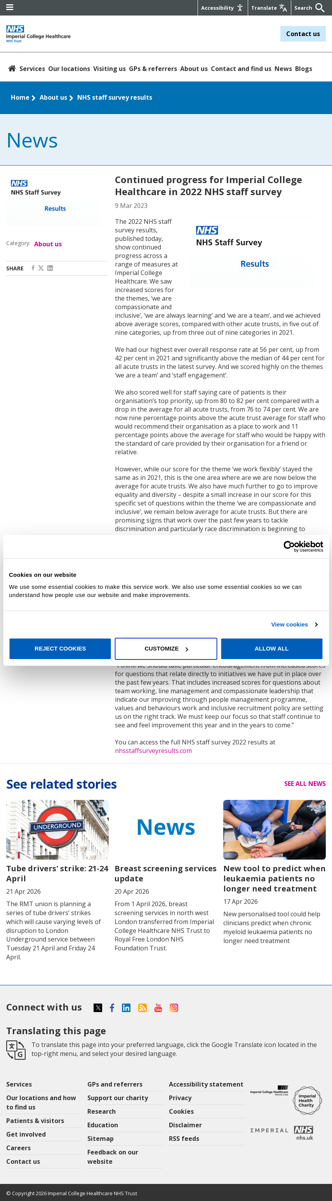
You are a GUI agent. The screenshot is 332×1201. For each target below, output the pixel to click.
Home (20, 97)
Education (102, 1125)
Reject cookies (60, 648)
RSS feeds (184, 1138)
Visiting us (109, 68)
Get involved (26, 1134)
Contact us (303, 33)
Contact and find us (241, 68)
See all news (305, 783)
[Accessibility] (222, 7)
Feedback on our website (112, 1157)
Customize (166, 648)
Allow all (272, 648)
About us (194, 68)
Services (32, 68)
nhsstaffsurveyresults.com (153, 750)
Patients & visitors (35, 1120)
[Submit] (318, 7)
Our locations (69, 68)
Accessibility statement (206, 1084)
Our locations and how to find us (41, 1102)
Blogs (303, 68)
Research (101, 1111)
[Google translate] (269, 7)
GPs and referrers (115, 1084)
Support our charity (117, 1098)
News (283, 68)
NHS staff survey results (114, 97)
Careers (18, 1148)
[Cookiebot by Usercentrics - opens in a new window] (289, 546)
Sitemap (100, 1138)
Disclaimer (185, 1125)
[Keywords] (303, 7)
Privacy (180, 1098)
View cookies (289, 624)
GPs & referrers (153, 68)
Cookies (181, 1111)
